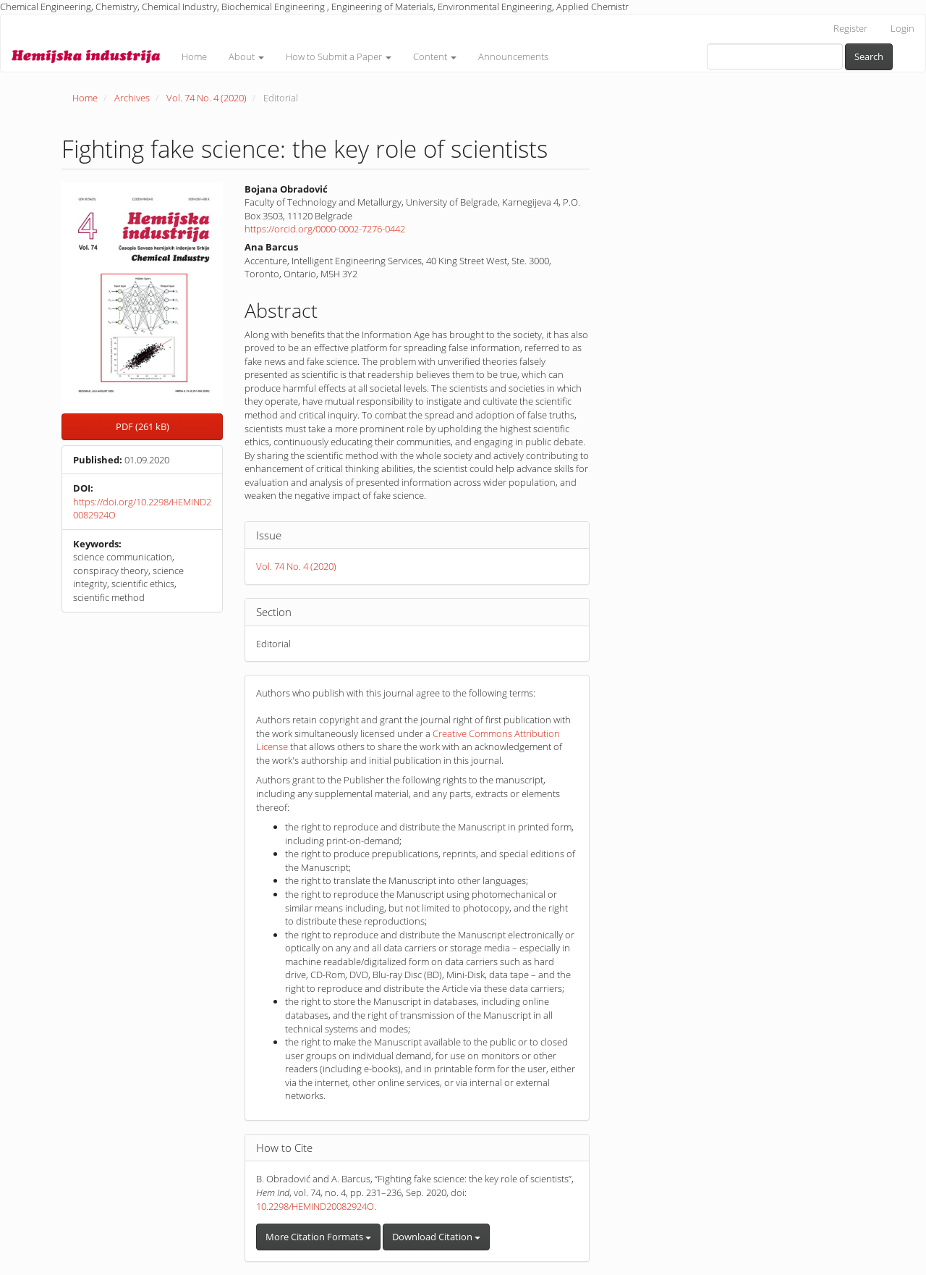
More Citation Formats (318, 1236)
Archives (132, 97)
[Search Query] (775, 56)
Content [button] (434, 56)
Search (868, 56)
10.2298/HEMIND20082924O (315, 1206)
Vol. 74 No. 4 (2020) (206, 97)
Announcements (513, 56)
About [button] (246, 56)
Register (850, 28)
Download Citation (436, 1236)
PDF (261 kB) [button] (142, 426)
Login (902, 28)
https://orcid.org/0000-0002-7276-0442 (325, 228)
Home (194, 56)
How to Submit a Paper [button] (338, 56)
